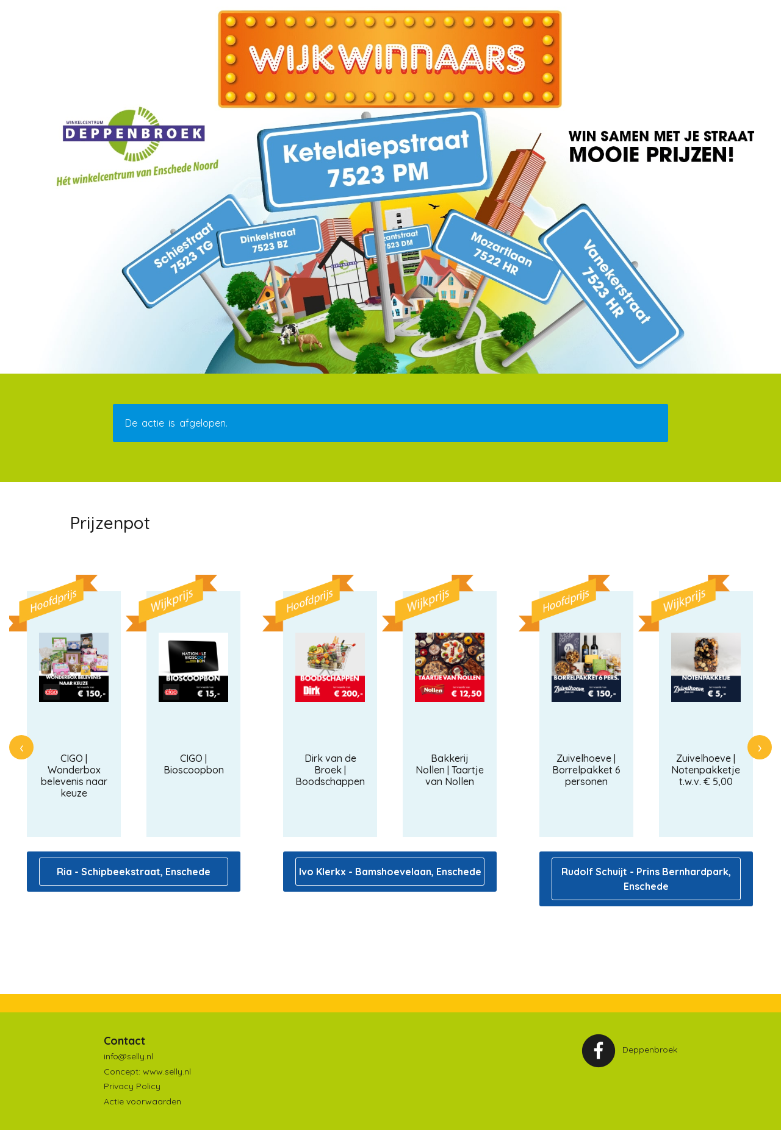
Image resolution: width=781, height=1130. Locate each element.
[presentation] (21, 747)
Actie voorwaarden (142, 1101)
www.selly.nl (167, 1071)
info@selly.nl (128, 1056)
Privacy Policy (132, 1086)
